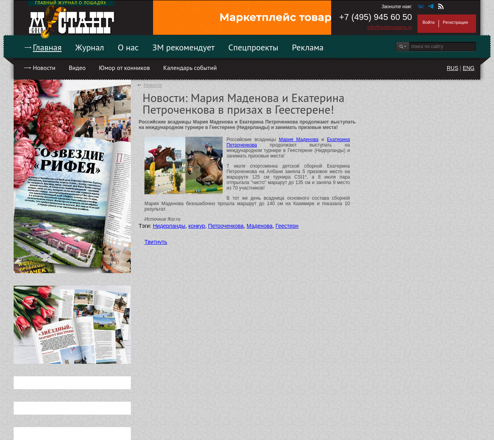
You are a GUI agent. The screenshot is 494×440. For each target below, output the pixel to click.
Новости (44, 68)
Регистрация (455, 22)
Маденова (260, 226)
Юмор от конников (124, 68)
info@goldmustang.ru (389, 27)
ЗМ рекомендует (183, 47)
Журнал (89, 47)
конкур (196, 226)
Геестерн (287, 226)
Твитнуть (155, 242)
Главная (47, 47)
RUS (452, 68)
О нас (128, 47)
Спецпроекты (253, 47)
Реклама (308, 47)
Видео (77, 68)
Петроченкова (226, 226)
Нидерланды (169, 226)
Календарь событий (190, 68)
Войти (429, 22)
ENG (468, 68)
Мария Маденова (298, 139)
